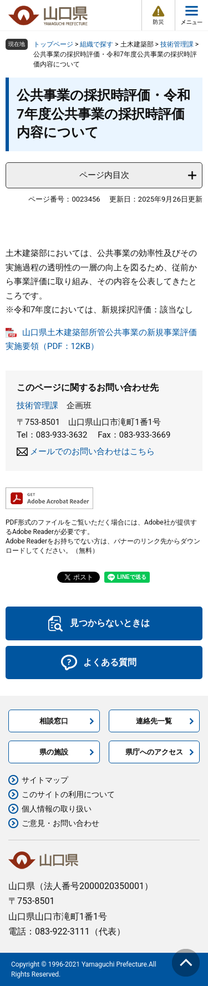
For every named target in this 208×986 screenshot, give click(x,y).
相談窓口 (53, 721)
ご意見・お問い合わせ (60, 823)
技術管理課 (177, 44)
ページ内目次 (104, 175)
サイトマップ (45, 780)
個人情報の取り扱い (57, 808)
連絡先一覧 (154, 721)
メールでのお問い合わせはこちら (92, 451)
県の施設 (53, 752)
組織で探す (96, 44)
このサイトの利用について (68, 794)
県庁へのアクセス (154, 752)
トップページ (53, 44)
